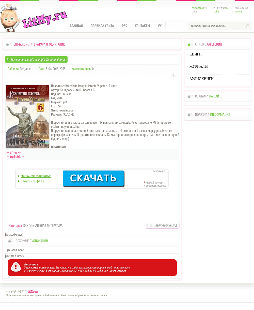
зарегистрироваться (64, 270)
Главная (76, 26)
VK (160, 26)
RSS (124, 26)
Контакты (142, 26)
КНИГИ (27, 226)
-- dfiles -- (14, 152)
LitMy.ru (33, 291)
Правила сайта (102, 26)
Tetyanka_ (26, 69)
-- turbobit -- (15, 157)
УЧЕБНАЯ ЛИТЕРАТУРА (49, 226)
